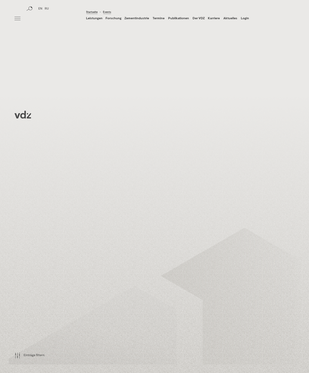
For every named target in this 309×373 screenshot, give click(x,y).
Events (107, 12)
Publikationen (179, 18)
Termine (158, 18)
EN (40, 18)
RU (47, 18)
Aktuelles (230, 18)
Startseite (92, 12)
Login (245, 18)
